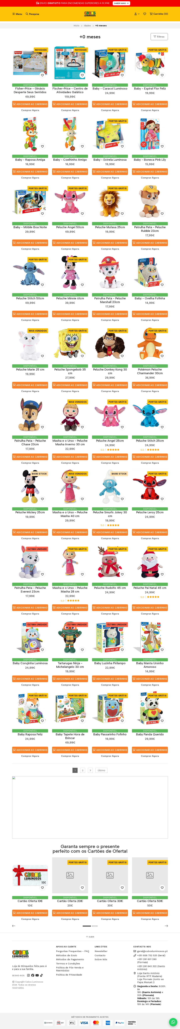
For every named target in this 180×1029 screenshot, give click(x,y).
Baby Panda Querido (150, 734)
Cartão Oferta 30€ (110, 901)
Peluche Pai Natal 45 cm (150, 588)
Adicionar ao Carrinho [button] (30, 104)
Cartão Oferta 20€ (70, 901)
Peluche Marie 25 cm (30, 369)
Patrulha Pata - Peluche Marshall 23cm (110, 300)
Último (101, 770)
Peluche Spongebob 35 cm (70, 371)
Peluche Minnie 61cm (70, 298)
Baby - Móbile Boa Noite (30, 227)
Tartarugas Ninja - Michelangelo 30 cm (70, 664)
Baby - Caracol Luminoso (110, 88)
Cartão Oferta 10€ (30, 901)
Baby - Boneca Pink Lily (150, 159)
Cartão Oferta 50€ (150, 901)
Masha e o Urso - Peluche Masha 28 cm (70, 589)
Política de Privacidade (69, 974)
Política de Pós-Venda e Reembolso (70, 969)
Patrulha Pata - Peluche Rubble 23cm (150, 228)
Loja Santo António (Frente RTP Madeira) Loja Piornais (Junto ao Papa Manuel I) (148, 978)
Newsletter (101, 951)
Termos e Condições (68, 963)
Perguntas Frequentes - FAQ (72, 951)
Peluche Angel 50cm (70, 227)
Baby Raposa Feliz (30, 734)
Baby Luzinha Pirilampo (110, 663)
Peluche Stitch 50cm (30, 298)
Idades (87, 25)
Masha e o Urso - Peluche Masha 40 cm (70, 514)
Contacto (100, 955)
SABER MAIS (128, 3)
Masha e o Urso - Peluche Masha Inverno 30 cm (70, 442)
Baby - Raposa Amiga (30, 159)
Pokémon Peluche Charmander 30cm (150, 371)
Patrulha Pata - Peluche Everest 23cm (30, 589)
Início (76, 25)
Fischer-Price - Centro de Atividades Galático (70, 90)
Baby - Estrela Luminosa (110, 159)
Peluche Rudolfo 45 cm (110, 588)
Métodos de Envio (66, 955)
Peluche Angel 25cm (110, 440)
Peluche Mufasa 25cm (110, 227)
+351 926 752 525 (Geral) (149, 955)
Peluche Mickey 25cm (30, 512)
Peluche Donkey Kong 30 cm (110, 371)
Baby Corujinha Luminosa (30, 663)
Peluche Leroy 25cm (150, 512)
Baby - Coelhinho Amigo (70, 159)
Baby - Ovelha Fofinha (150, 298)
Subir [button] (90, 937)
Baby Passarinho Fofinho (110, 734)
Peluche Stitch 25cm (150, 440)
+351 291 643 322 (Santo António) (151, 967)
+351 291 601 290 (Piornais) (147, 961)
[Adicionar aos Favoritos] (42, 75)
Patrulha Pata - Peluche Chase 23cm (30, 442)
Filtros (158, 36)
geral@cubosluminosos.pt (150, 951)
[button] (14, 926)
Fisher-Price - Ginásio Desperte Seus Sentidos (30, 90)
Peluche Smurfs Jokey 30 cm (110, 514)
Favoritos (144, 13)
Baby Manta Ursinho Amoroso (150, 664)
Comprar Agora (30, 110)
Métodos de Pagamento (70, 959)
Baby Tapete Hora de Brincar (70, 736)
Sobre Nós (101, 959)
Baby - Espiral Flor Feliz (150, 88)
